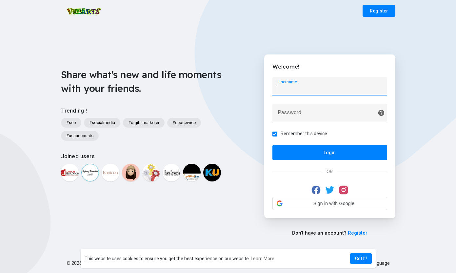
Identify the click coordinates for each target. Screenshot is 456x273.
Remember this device (304, 133)
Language (377, 263)
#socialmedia (102, 122)
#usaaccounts (79, 135)
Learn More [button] (262, 258)
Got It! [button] (361, 258)
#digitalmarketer (143, 122)
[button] (329, 203)
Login (330, 152)
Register (379, 10)
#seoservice (184, 122)
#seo (71, 122)
